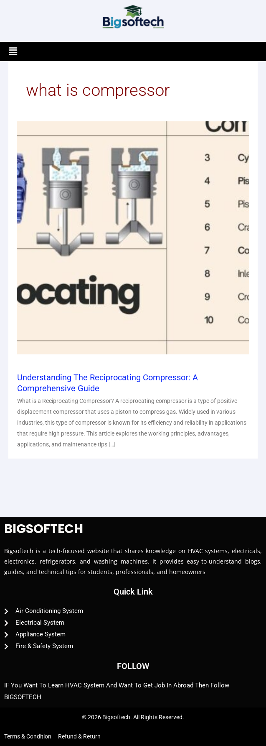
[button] (13, 51)
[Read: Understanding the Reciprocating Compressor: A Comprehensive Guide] (133, 237)
